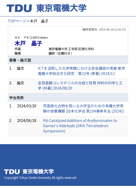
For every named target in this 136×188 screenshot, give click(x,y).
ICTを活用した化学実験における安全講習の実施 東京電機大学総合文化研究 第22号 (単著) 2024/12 (81, 71)
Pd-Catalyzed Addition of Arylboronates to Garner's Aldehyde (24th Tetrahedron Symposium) (80, 125)
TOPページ (17, 21)
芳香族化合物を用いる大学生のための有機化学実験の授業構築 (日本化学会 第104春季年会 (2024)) (83, 108)
